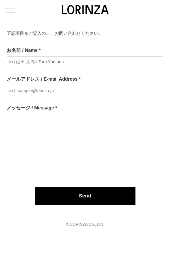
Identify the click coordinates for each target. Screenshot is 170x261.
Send (85, 195)
